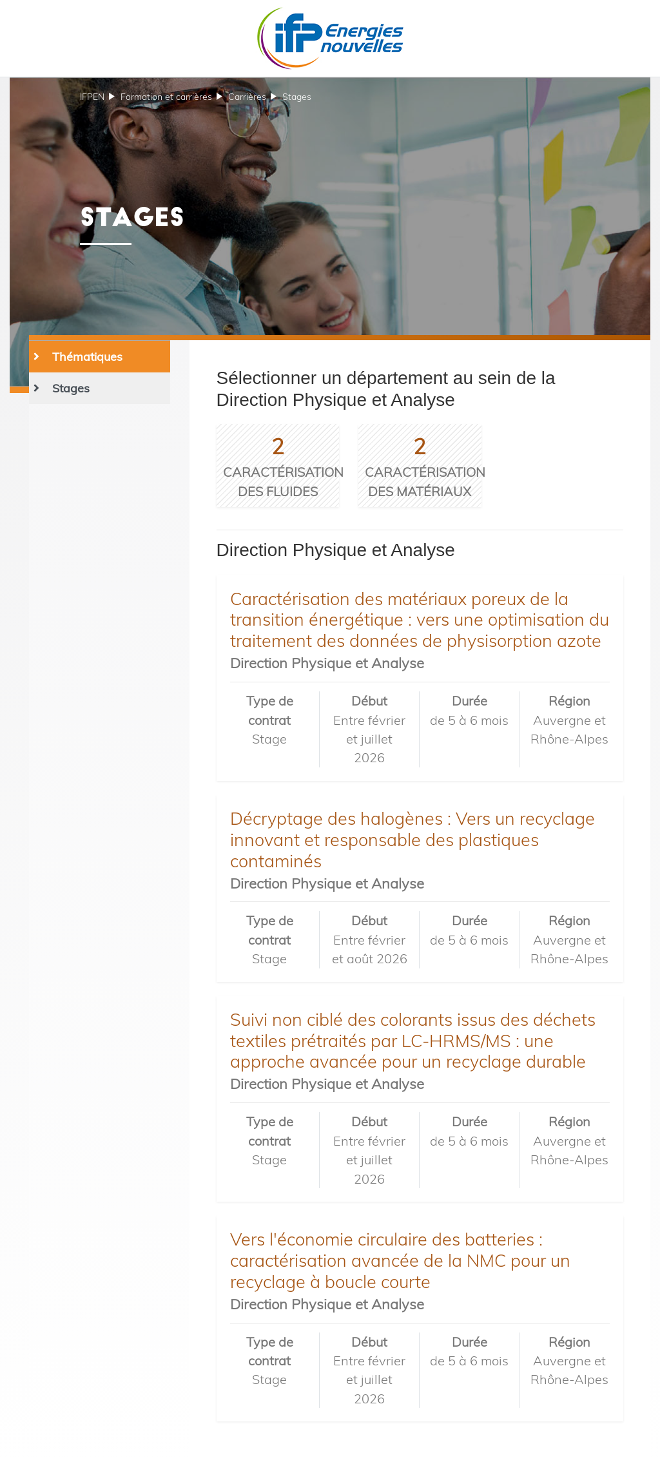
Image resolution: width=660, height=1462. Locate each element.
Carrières (247, 96)
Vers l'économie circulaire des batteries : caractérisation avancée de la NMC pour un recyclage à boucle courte (400, 1260)
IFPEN (92, 96)
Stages (296, 96)
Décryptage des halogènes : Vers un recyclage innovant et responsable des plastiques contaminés (412, 839)
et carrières (166, 96)
